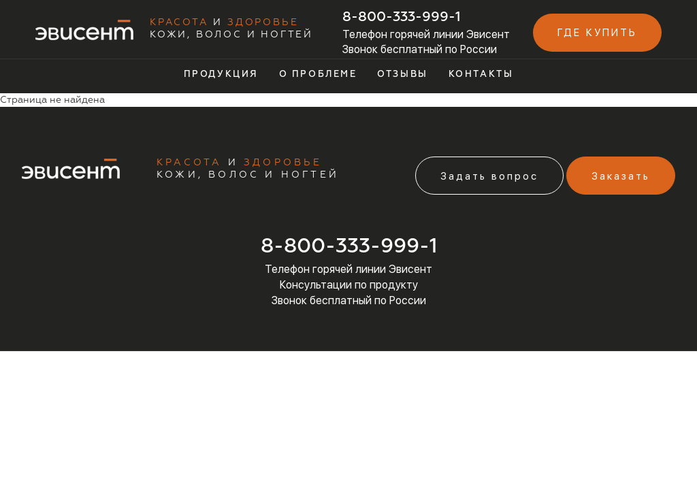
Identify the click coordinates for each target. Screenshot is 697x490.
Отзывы (402, 74)
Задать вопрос (489, 176)
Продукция (221, 74)
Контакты (481, 74)
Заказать (620, 176)
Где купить (597, 33)
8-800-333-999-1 (401, 17)
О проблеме (318, 74)
